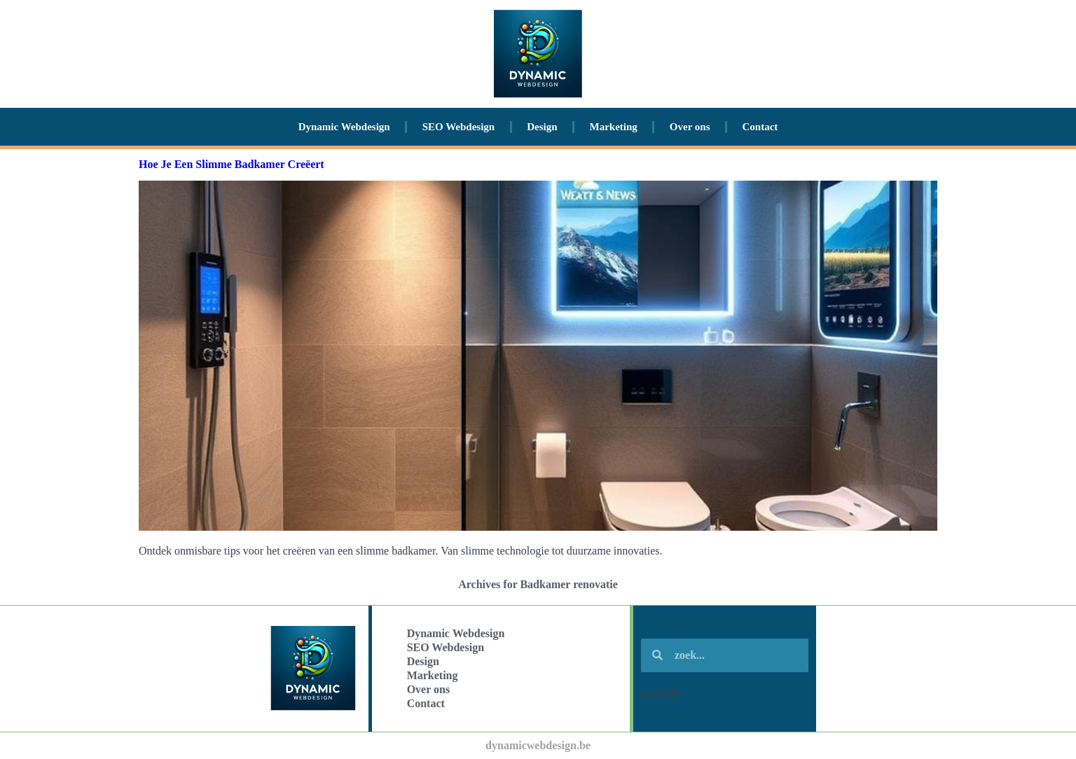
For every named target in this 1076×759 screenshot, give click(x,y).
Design (542, 126)
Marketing (613, 126)
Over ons (690, 126)
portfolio (661, 693)
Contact (760, 126)
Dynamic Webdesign (344, 126)
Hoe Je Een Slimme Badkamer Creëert (231, 164)
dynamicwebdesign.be (538, 745)
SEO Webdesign (458, 126)
